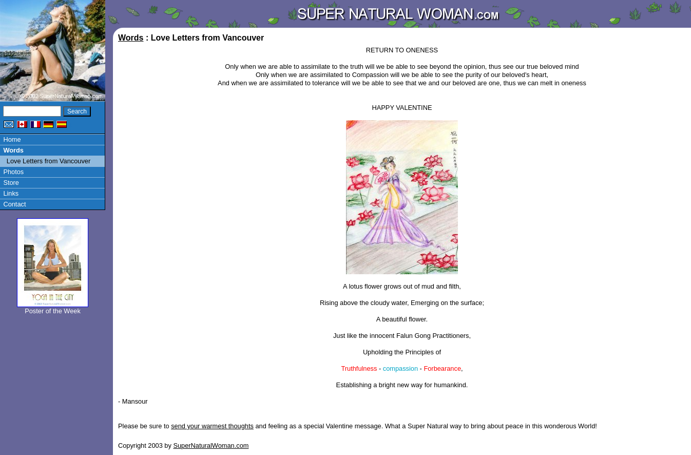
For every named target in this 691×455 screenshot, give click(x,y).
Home (12, 139)
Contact (14, 204)
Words (13, 150)
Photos (13, 172)
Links (10, 193)
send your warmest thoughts (212, 426)
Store (11, 182)
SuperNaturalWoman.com (210, 445)
